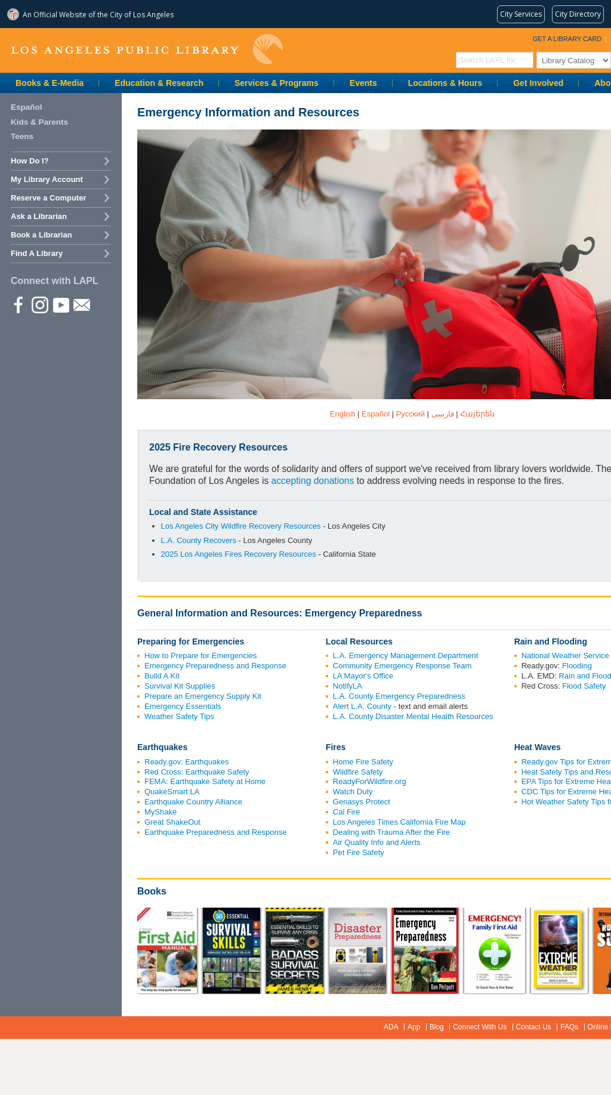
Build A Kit (162, 675)
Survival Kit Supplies (179, 685)
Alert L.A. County (362, 706)
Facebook (18, 304)
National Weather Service (565, 655)
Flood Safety (584, 685)
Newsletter (81, 304)
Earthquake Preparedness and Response (215, 832)
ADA (391, 1027)
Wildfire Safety (358, 771)
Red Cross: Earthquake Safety (196, 771)
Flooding (577, 665)
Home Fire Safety (363, 761)
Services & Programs (276, 83)
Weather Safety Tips (179, 716)
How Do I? (30, 160)
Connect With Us (480, 1027)
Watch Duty (353, 791)
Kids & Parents (39, 122)
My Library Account (47, 179)
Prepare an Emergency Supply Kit (202, 696)
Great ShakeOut (172, 822)
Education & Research (159, 83)
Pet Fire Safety (358, 852)
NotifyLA (347, 685)
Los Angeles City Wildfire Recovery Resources (241, 526)
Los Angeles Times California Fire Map (399, 822)
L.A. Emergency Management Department (406, 655)
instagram (39, 304)
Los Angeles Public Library (147, 49)
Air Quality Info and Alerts (377, 842)
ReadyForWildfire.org (369, 781)
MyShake (160, 811)
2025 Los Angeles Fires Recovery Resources (238, 554)
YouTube (60, 304)
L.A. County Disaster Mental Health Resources (413, 716)
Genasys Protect (361, 801)
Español (26, 107)
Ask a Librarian (39, 216)
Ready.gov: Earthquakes (186, 761)
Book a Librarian (41, 234)
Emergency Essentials (182, 706)
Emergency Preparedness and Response (215, 665)
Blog (437, 1027)
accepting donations (312, 481)
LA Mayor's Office (363, 675)
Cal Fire (346, 811)
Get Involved (538, 83)
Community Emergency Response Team (402, 665)
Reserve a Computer (48, 197)
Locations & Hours (445, 83)
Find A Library (37, 253)
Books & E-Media (50, 83)
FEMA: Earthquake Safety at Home (205, 781)
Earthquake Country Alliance (193, 801)
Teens (22, 136)
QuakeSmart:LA (172, 791)
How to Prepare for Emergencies (200, 655)
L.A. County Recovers (198, 540)
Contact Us (533, 1027)
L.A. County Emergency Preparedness (399, 696)
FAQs (569, 1027)
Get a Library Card (567, 38)
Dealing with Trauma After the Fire (391, 832)
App (414, 1027)
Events (363, 83)
